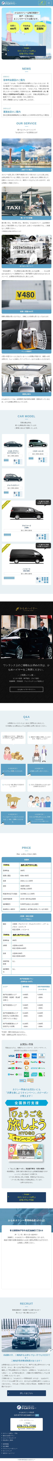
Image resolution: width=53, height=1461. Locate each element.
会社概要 (6, 1446)
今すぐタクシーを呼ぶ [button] (26, 51)
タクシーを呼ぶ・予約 (10, 1433)
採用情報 (6, 1444)
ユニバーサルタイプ (9, 1438)
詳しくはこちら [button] (26, 1393)
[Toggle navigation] (48, 3)
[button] (41, 3)
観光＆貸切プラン (9, 1435)
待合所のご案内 (8, 1440)
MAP (37, 1415)
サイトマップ (7, 1451)
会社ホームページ (9, 1453)
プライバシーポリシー (10, 1448)
